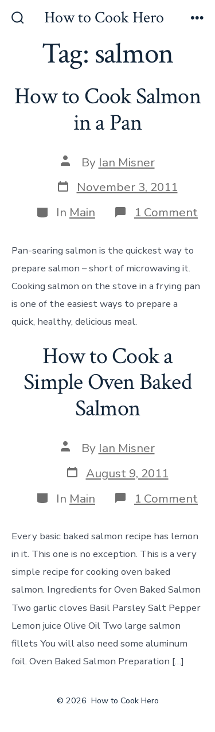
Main (82, 212)
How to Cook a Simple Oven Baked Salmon (107, 382)
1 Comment (166, 212)
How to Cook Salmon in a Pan (107, 109)
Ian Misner (127, 162)
